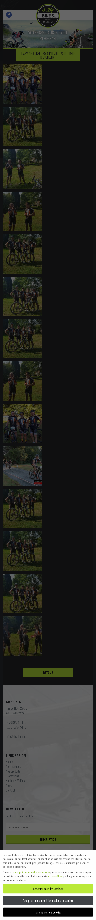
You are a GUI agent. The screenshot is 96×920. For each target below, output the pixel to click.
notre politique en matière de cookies (31, 870)
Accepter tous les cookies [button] (48, 887)
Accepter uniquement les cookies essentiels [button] (48, 898)
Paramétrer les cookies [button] (48, 910)
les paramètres (55, 874)
